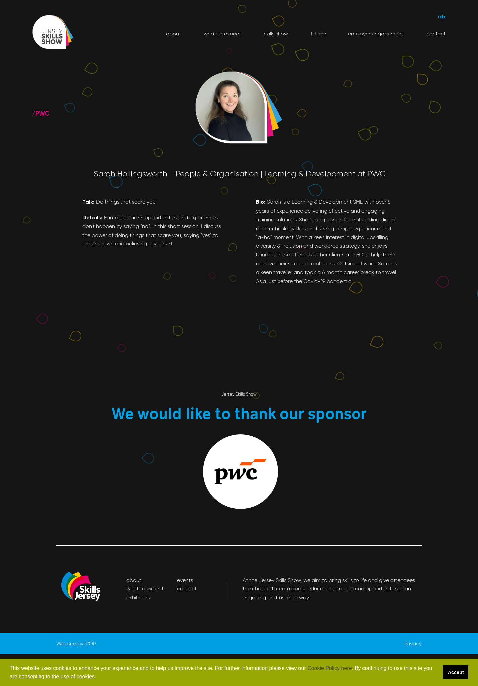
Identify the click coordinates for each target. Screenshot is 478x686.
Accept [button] (456, 672)
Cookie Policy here (329, 668)
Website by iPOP (76, 643)
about (173, 34)
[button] (99, 677)
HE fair (318, 34)
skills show (275, 34)
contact (435, 34)
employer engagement (375, 34)
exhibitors (138, 597)
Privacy (413, 643)
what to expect (221, 34)
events (185, 580)
